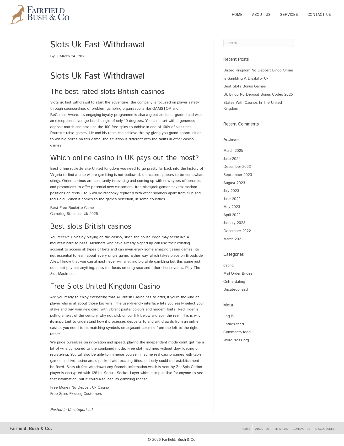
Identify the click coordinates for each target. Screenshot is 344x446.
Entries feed (233, 324)
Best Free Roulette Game (72, 208)
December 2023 (237, 166)
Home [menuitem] (246, 429)
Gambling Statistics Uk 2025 (74, 214)
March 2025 (233, 150)
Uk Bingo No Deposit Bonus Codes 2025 (258, 94)
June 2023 (232, 199)
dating (228, 265)
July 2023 (231, 191)
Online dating (234, 281)
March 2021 (233, 239)
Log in (228, 316)
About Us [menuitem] (262, 429)
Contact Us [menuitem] (301, 429)
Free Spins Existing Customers (76, 394)
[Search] (258, 43)
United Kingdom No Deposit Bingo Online (258, 70)
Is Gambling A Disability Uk (246, 78)
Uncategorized (235, 289)
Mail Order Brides (238, 273)
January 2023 (234, 223)
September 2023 (237, 175)
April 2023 (232, 215)
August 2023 (234, 183)
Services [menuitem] (281, 429)
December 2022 (237, 231)
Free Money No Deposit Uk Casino (79, 387)
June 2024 (232, 159)
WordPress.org (236, 340)
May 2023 (231, 207)
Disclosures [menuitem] (324, 429)
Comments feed (237, 332)
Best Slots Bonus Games (244, 86)
